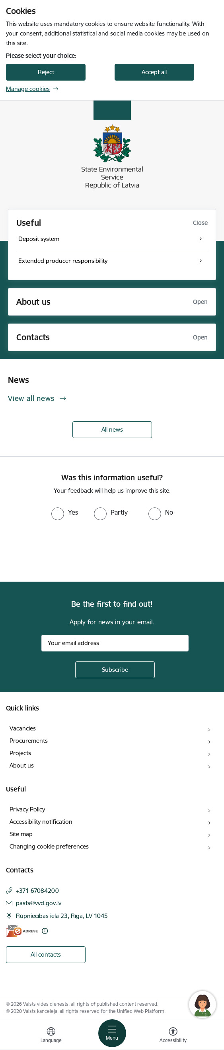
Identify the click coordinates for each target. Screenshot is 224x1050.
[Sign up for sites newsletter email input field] (115, 643)
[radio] (64, 512)
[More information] (45, 931)
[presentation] (66, 550)
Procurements (29, 740)
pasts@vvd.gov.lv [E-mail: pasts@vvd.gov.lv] (38, 903)
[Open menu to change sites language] (51, 1036)
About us (22, 765)
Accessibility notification (41, 821)
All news (112, 429)
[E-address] (22, 931)
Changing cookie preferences (49, 846)
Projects (20, 753)
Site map (21, 834)
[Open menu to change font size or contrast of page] (173, 1036)
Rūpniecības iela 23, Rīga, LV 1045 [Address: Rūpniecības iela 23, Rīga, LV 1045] (62, 916)
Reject (46, 72)
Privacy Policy (27, 809)
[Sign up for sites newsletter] (115, 669)
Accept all (154, 72)
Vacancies (23, 728)
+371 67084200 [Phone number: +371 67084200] (37, 890)
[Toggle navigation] (112, 1033)
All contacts (46, 954)
